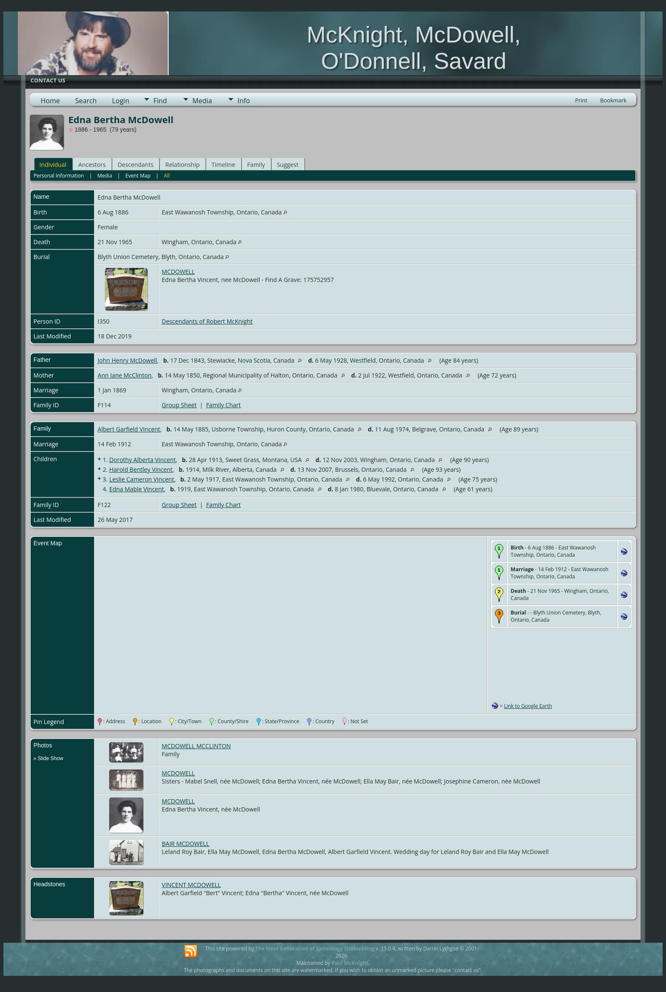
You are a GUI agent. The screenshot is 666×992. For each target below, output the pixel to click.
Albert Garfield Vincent (129, 429)
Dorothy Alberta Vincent (142, 460)
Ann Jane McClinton (125, 375)
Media (202, 100)
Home (50, 100)
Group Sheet (179, 405)
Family (256, 165)
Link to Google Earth (528, 706)
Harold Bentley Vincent (140, 469)
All (167, 175)
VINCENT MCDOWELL (191, 885)
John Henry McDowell (127, 360)
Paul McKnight (350, 963)
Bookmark (613, 100)
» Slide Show (48, 758)
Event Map (137, 175)
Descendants (135, 165)
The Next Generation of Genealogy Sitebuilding (314, 948)
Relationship (182, 165)
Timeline (223, 165)
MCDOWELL (178, 272)
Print (581, 100)
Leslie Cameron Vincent (141, 479)
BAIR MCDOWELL (185, 844)
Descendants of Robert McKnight (207, 321)
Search (86, 100)
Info (243, 100)
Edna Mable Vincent (136, 489)
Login (121, 100)
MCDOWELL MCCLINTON (196, 746)
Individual (53, 165)
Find (160, 100)
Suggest (288, 165)
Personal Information (59, 175)
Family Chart (223, 405)
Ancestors (91, 165)
